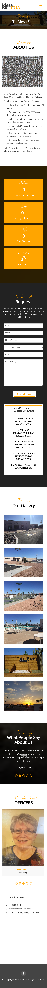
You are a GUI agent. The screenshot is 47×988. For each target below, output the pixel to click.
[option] (23, 20)
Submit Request (24, 394)
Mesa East (11, 6)
